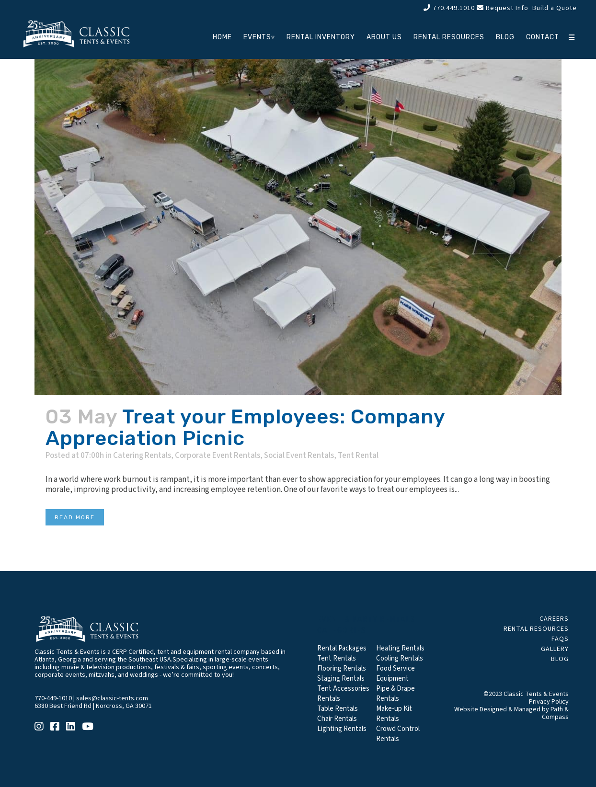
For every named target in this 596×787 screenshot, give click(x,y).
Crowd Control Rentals (398, 734)
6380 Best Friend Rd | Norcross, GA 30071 (93, 706)
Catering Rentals (142, 455)
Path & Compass (555, 713)
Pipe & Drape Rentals (395, 694)
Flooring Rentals (341, 668)
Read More (75, 517)
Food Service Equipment (395, 673)
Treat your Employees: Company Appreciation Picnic (245, 427)
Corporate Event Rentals (217, 455)
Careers (554, 619)
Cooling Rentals (399, 658)
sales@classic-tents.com (112, 698)
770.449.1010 (449, 8)
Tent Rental (358, 455)
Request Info (502, 8)
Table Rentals (337, 709)
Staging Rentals (341, 678)
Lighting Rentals (342, 729)
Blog (560, 659)
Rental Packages (342, 648)
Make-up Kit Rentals (394, 714)
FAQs (560, 639)
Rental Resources (536, 629)
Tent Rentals (336, 658)
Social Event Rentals (299, 455)
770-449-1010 (53, 698)
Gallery (555, 649)
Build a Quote (553, 8)
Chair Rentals (337, 719)
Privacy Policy (549, 702)
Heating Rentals (400, 648)
